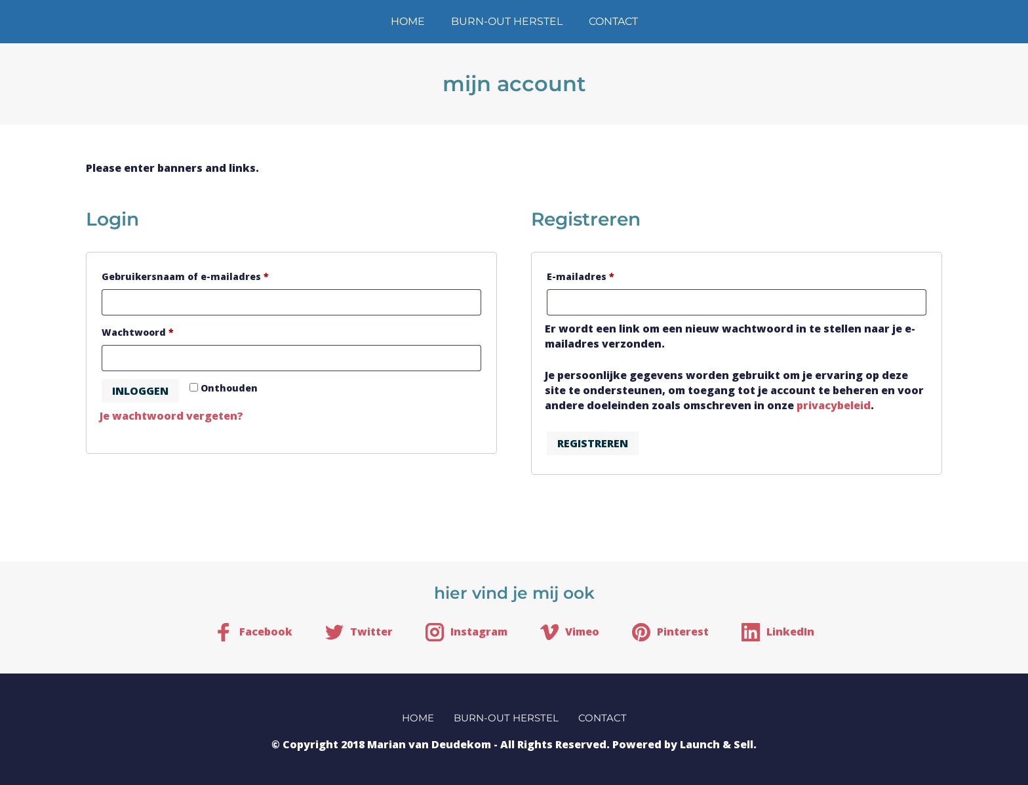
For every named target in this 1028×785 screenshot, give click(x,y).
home (408, 21)
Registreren (592, 443)
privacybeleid (834, 405)
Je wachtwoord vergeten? (171, 416)
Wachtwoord (156, 330)
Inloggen (140, 391)
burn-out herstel (507, 21)
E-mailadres (598, 275)
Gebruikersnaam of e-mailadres (203, 275)
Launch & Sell (716, 744)
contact (613, 21)
